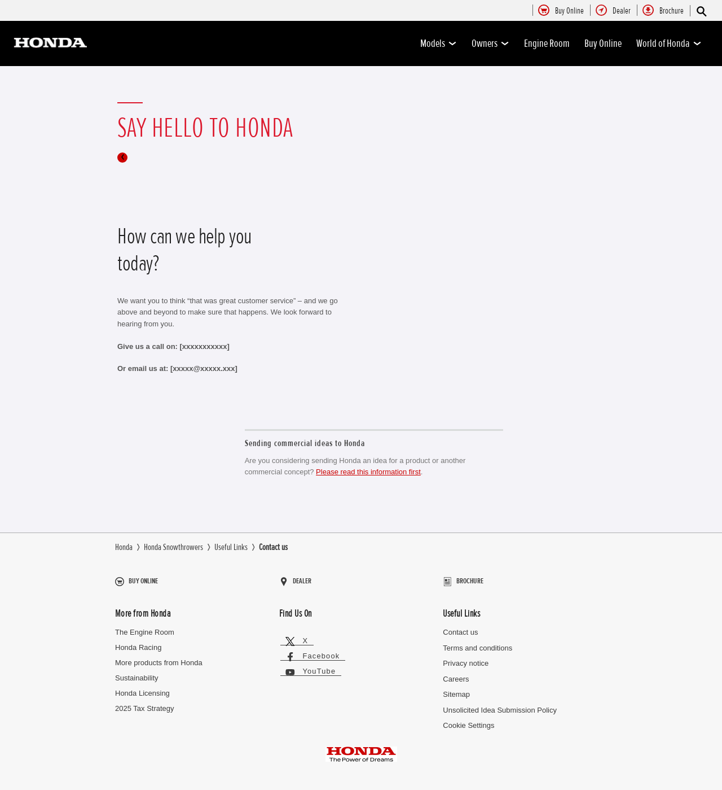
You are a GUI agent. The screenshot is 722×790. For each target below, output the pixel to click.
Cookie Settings (468, 720)
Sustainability (137, 673)
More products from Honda (158, 658)
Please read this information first (368, 472)
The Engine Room (144, 627)
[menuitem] (569, 11)
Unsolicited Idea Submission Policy (500, 705)
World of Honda (669, 43)
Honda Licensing (142, 688)
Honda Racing (138, 643)
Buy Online (603, 43)
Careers (456, 674)
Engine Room (547, 43)
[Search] (701, 11)
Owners (490, 43)
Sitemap (456, 690)
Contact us (460, 627)
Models (438, 43)
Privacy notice (465, 658)
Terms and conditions (477, 643)
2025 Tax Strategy (144, 703)
